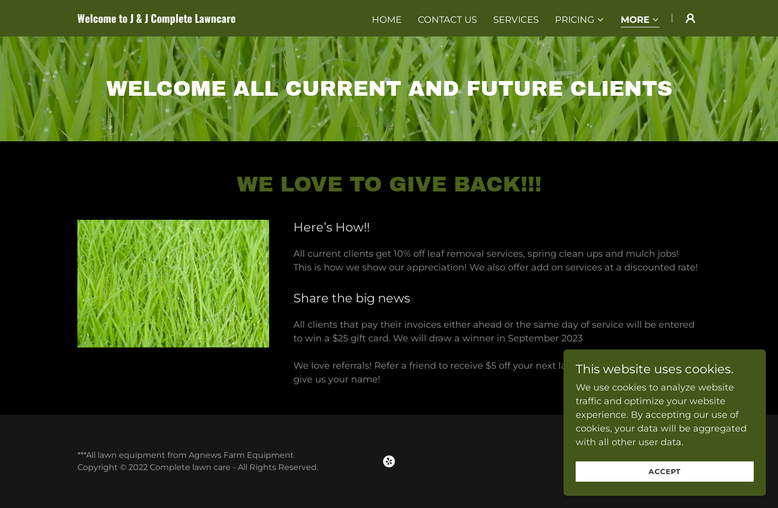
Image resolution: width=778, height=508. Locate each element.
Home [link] (387, 19)
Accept (665, 471)
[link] (186, 19)
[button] (579, 20)
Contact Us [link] (447, 19)
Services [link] (516, 19)
